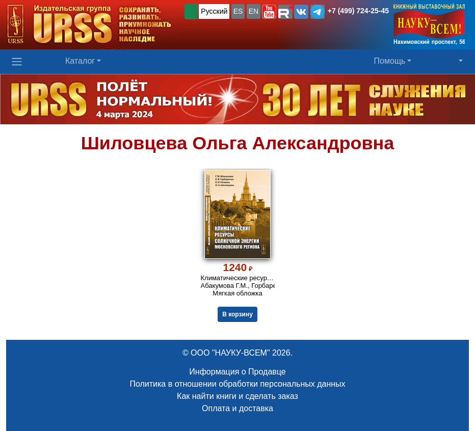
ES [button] (238, 11)
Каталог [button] (80, 61)
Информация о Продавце (237, 371)
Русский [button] (214, 11)
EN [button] (253, 11)
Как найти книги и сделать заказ (237, 396)
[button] (269, 12)
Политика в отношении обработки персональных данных (237, 384)
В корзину (237, 314)
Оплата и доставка (237, 408)
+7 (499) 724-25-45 (358, 11)
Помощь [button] (390, 61)
